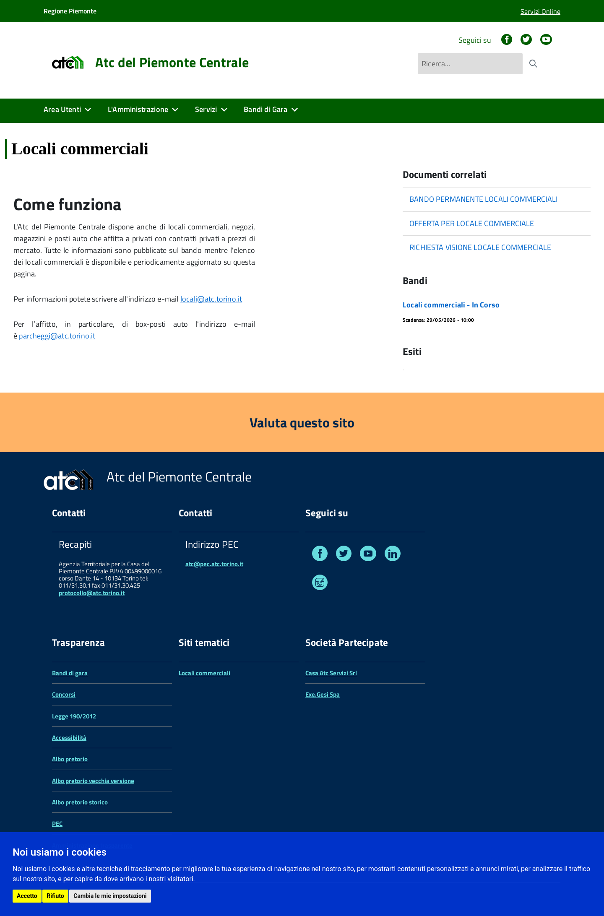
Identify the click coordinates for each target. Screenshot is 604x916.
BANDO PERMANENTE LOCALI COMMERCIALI (483, 199)
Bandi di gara (70, 673)
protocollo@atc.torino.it (92, 593)
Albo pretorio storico (80, 802)
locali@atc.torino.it (211, 298)
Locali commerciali (204, 673)
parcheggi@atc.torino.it (57, 335)
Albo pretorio (70, 759)
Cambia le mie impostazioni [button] (109, 896)
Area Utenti (62, 109)
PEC (57, 823)
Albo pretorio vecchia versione (93, 781)
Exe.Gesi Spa (322, 694)
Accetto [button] (27, 896)
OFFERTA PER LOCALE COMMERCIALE (471, 223)
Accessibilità (69, 737)
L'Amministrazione (138, 109)
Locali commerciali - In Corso (451, 304)
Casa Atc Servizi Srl (331, 673)
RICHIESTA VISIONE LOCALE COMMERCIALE (480, 247)
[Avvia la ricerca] (533, 63)
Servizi (206, 109)
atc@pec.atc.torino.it (214, 564)
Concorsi (64, 694)
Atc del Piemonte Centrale (172, 62)
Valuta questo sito (302, 422)
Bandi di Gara (265, 109)
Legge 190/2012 (74, 716)
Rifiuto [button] (55, 896)
